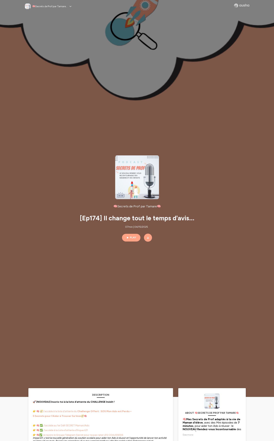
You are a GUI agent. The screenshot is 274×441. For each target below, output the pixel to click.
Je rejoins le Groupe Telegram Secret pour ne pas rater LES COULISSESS (82, 434)
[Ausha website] (241, 6)
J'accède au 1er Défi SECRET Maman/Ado (66, 425)
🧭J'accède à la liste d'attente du (83, 411)
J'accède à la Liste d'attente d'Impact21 (65, 430)
